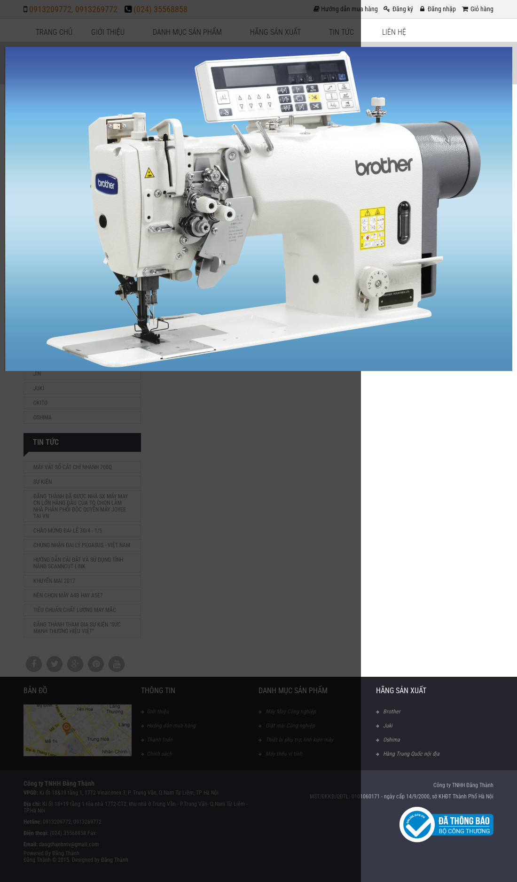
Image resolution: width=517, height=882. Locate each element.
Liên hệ (394, 32)
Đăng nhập (437, 9)
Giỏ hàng (477, 9)
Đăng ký (398, 9)
